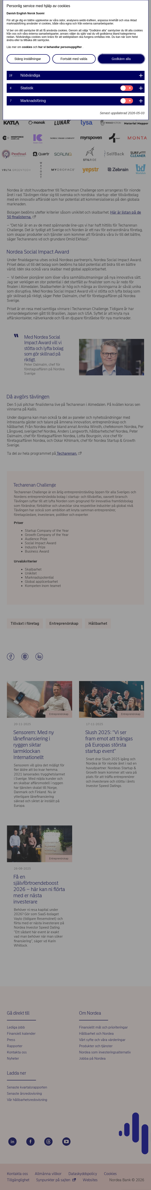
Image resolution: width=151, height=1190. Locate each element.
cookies (27, 47)
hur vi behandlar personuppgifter (60, 47)
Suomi (40, 13)
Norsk (31, 13)
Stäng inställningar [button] (28, 59)
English (22, 13)
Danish (11, 13)
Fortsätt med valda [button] (74, 59)
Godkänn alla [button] (121, 59)
